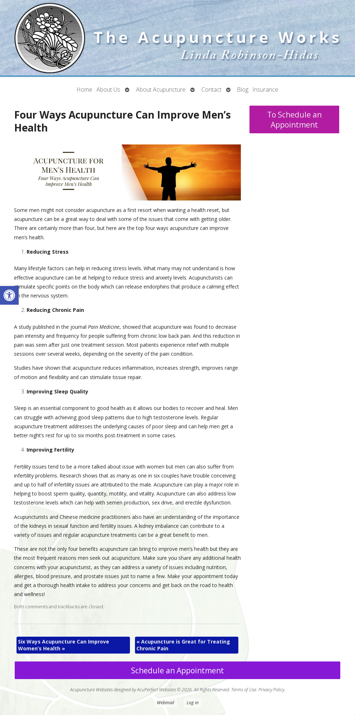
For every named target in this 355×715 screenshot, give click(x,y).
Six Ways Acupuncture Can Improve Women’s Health (63, 645)
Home (84, 89)
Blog (242, 89)
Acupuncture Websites (91, 690)
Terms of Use (243, 690)
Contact (211, 89)
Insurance (265, 89)
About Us (108, 89)
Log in (192, 703)
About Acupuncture (161, 89)
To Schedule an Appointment (294, 120)
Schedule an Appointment (177, 670)
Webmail (165, 703)
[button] (9, 295)
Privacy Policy (271, 690)
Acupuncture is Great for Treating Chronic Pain (183, 645)
